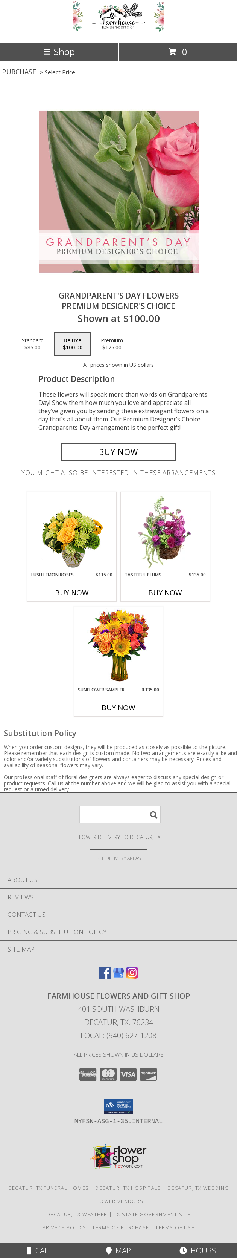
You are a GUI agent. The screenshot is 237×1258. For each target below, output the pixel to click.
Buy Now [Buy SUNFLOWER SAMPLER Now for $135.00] (118, 708)
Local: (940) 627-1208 (118, 1035)
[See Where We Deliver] (118, 857)
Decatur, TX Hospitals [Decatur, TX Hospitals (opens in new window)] (128, 1187)
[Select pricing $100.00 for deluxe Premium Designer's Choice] (72, 344)
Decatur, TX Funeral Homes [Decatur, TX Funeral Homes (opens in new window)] (48, 1187)
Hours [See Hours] (197, 1251)
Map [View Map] (118, 1251)
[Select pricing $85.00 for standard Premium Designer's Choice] (32, 344)
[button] (118, 1106)
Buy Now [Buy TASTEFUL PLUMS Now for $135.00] (165, 593)
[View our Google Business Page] (118, 976)
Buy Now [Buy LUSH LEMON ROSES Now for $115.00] (72, 593)
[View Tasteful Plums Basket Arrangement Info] (165, 532)
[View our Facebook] (105, 976)
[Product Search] (120, 814)
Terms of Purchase (120, 1227)
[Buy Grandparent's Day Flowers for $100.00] (118, 452)
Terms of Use (174, 1227)
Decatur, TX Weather (77, 1214)
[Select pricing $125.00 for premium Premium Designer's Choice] (112, 344)
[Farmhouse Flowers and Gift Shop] (118, 31)
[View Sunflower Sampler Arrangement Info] (118, 646)
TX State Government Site (152, 1214)
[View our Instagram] (132, 976)
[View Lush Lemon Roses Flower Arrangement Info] (72, 532)
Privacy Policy (64, 1227)
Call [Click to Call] (39, 1251)
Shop (59, 51)
